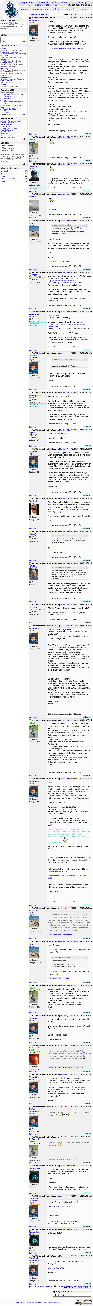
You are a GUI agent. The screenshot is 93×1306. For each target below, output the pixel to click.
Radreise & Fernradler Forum (34, 9)
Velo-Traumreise (6, 124)
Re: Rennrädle (65, 137)
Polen (5, 100)
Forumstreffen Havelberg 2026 (13, 94)
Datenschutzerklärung (34, 1302)
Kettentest (67, 261)
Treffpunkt (56, 9)
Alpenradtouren (5, 135)
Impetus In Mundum (7, 137)
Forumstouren (8, 98)
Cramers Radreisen (7, 123)
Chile (4, 111)
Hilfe (48, 5)
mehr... (24, 114)
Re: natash (63, 1016)
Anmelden (80, 2)
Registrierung (27, 2)
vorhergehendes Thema (40, 1286)
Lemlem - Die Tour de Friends (10, 121)
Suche (37, 5)
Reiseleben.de (5, 126)
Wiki (57, 5)
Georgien (6, 112)
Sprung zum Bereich (62, 1291)
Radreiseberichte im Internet (13, 102)
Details (24, 31)
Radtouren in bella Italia (8, 128)
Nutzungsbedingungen (52, 1302)
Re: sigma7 (64, 449)
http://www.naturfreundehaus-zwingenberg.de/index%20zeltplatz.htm (65, 281)
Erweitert (24, 41)
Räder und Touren (62, 1068)
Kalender (43, 2)
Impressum (20, 1302)
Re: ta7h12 (33, 910)
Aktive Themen (59, 2)
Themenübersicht (63, 1286)
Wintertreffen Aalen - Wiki (59, 1206)
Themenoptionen (38, 14)
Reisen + (52, 209)
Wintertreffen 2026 (9, 109)
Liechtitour (4, 133)
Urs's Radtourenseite (7, 130)
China (5, 103)
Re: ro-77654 (64, 626)
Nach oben (32, 134)
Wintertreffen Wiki (56, 1268)
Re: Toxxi (63, 1074)
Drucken (87, 134)
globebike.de (4, 132)
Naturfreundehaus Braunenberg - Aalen (65, 48)
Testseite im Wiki (9, 96)
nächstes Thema (83, 1286)
